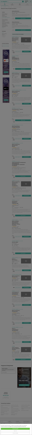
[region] (16, 429)
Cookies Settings (15, 433)
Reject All (15, 430)
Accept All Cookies (15, 428)
